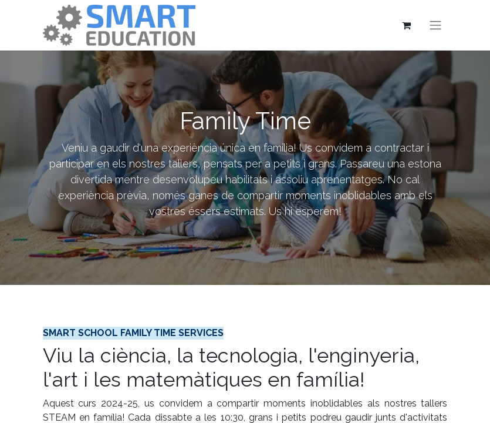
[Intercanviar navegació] (435, 25)
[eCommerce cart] (406, 25)
